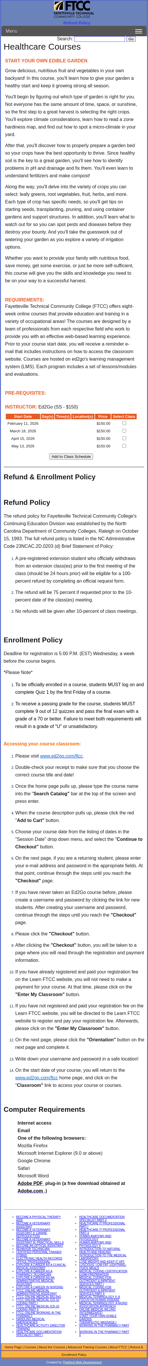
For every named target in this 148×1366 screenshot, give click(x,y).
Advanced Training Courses (87, 1347)
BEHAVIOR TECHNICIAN (33, 1249)
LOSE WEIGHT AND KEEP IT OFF (101, 1261)
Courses (30, 1347)
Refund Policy (76, 23)
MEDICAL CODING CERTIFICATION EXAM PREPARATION (103, 1273)
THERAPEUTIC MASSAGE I (97, 1322)
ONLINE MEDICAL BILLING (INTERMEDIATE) (97, 1311)
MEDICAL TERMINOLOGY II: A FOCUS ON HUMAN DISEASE (99, 1298)
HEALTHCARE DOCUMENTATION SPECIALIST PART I (39, 1333)
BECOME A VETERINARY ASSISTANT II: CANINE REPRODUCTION (33, 1233)
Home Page (13, 1347)
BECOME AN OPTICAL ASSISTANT (39, 1245)
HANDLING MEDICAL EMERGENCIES (30, 1321)
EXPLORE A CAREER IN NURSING (39, 1287)
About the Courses (52, 1347)
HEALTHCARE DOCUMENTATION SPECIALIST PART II (101, 1218)
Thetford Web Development (82, 1362)
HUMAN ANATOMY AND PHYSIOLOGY (95, 1238)
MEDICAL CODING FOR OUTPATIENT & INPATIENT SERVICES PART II (97, 1290)
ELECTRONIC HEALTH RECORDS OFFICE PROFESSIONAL (39, 1260)
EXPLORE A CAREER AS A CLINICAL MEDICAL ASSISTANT (41, 1266)
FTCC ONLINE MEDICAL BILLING (38, 1296)
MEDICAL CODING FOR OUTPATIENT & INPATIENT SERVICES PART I (97, 1281)
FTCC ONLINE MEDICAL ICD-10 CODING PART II (37, 1308)
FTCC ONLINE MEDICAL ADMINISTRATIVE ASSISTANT (36, 1292)
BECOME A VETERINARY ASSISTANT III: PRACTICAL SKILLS (40, 1241)
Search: (65, 38)
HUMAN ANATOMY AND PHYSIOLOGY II (95, 1244)
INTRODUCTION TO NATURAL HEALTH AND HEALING (99, 1250)
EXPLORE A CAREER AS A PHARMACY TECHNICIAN (34, 1273)
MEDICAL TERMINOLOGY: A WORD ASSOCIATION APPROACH (103, 1305)
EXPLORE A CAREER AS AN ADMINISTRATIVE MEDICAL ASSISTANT (35, 1281)
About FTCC (118, 1347)
